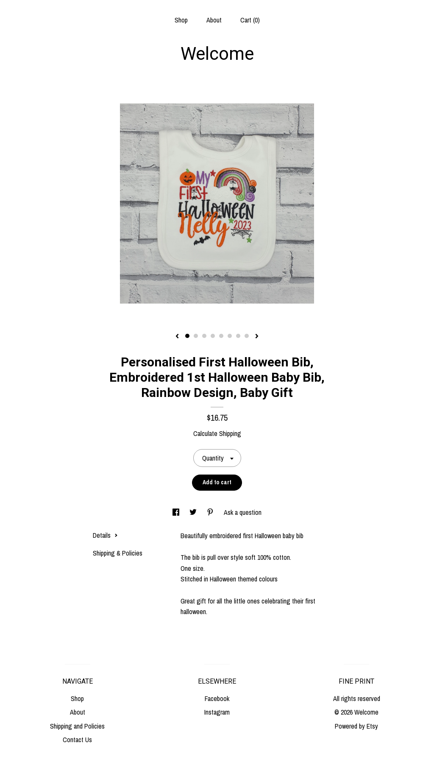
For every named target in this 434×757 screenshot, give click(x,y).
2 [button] (196, 336)
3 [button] (204, 336)
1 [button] (187, 336)
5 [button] (221, 336)
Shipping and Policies (77, 726)
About (214, 20)
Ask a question (243, 512)
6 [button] (230, 336)
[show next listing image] (257, 337)
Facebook (217, 698)
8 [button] (247, 336)
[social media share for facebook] (176, 512)
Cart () (250, 20)
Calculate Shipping (217, 433)
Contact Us (77, 739)
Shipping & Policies (117, 553)
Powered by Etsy (356, 726)
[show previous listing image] (177, 337)
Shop (181, 20)
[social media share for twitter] (193, 512)
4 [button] (213, 336)
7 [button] (238, 336)
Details (105, 535)
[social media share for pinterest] (211, 512)
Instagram (217, 712)
